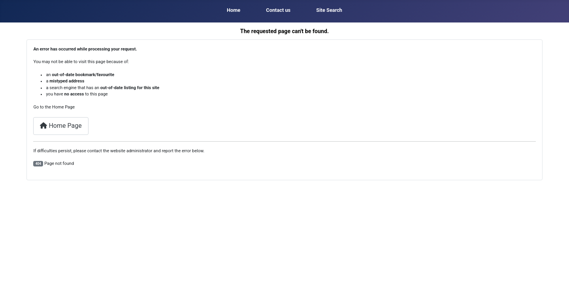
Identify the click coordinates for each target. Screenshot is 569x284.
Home (233, 10)
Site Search (329, 10)
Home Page (60, 125)
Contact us (278, 10)
